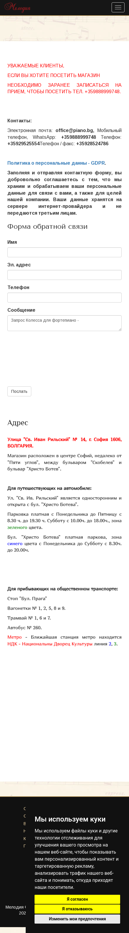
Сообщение (21, 310)
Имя (12, 242)
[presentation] (52, 353)
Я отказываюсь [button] (77, 909)
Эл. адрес (19, 264)
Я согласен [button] (77, 899)
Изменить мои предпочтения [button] (77, 919)
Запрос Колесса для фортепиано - (64, 323)
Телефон (18, 287)
